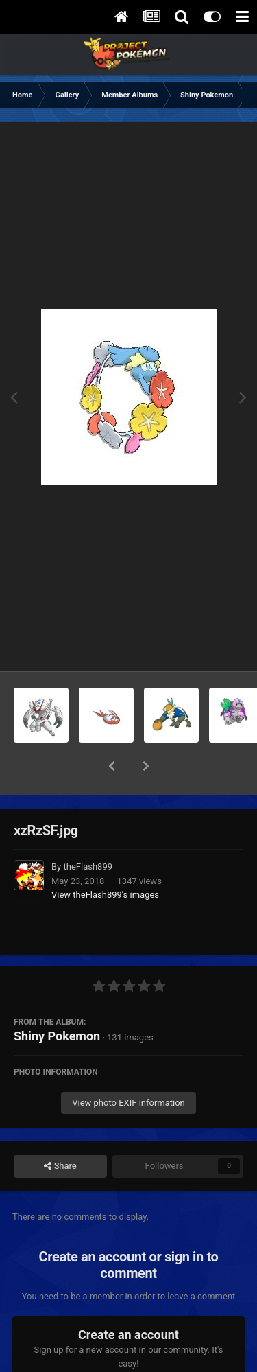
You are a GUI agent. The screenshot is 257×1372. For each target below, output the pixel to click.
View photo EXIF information (128, 1067)
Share (60, 1130)
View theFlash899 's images (105, 859)
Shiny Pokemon (57, 1000)
